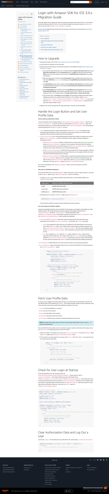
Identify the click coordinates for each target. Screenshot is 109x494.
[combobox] (24, 14)
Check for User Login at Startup (48, 47)
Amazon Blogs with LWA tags (26, 82)
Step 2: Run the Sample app (26, 37)
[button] (31, 14)
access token (78, 159)
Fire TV (21, 84)
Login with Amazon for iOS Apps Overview (26, 30)
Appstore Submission (24, 88)
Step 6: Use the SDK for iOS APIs (26, 47)
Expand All (24, 21)
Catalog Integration (24, 85)
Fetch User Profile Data (46, 45)
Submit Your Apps (23, 97)
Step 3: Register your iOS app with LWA (27, 39)
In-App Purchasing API (24, 96)
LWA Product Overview (24, 79)
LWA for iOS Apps (23, 27)
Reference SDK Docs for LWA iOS (27, 53)
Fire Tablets (22, 87)
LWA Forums (22, 80)
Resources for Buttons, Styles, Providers (26, 69)
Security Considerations (24, 67)
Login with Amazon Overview (25, 24)
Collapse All (20, 21)
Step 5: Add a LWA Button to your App (26, 44)
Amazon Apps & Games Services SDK (66, 62)
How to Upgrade (45, 38)
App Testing (22, 90)
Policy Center (22, 94)
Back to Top (54, 460)
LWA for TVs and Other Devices (26, 63)
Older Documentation (24, 72)
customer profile (50, 177)
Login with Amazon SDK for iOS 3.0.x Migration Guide (27, 56)
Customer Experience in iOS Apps (26, 33)
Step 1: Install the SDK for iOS (27, 35)
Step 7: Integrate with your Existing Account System (26, 50)
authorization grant (85, 142)
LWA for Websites (23, 26)
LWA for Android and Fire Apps (26, 61)
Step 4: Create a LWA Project (26, 42)
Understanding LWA (24, 65)
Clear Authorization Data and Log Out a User (52, 49)
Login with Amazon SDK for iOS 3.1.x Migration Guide (27, 59)
